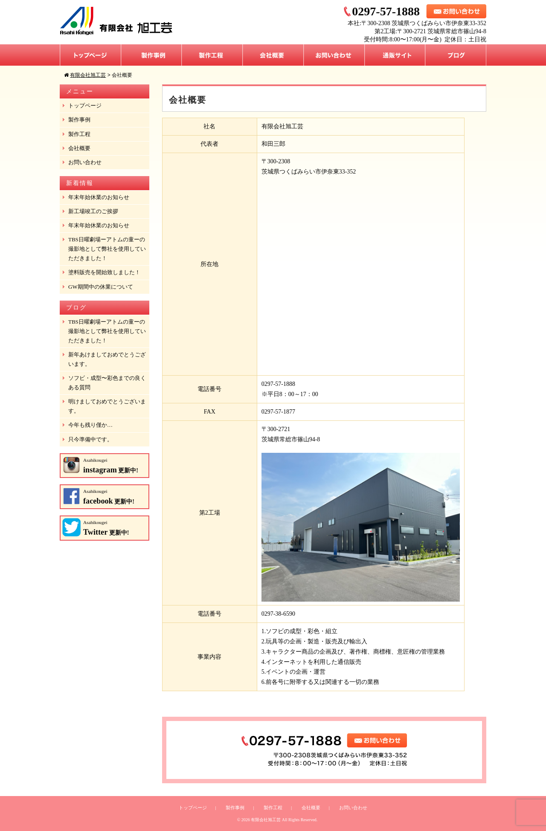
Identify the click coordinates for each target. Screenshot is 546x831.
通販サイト (395, 55)
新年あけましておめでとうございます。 (107, 359)
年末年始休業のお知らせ (98, 197)
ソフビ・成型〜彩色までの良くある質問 (107, 383)
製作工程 (212, 55)
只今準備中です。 (90, 439)
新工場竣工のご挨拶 (93, 211)
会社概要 (273, 55)
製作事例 (151, 55)
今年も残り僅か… (90, 425)
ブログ (455, 55)
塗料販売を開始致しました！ (104, 272)
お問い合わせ (334, 55)
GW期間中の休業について (100, 287)
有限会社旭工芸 (266, 819)
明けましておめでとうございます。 (107, 406)
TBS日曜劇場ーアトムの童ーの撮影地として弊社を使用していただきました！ (107, 248)
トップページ (90, 55)
